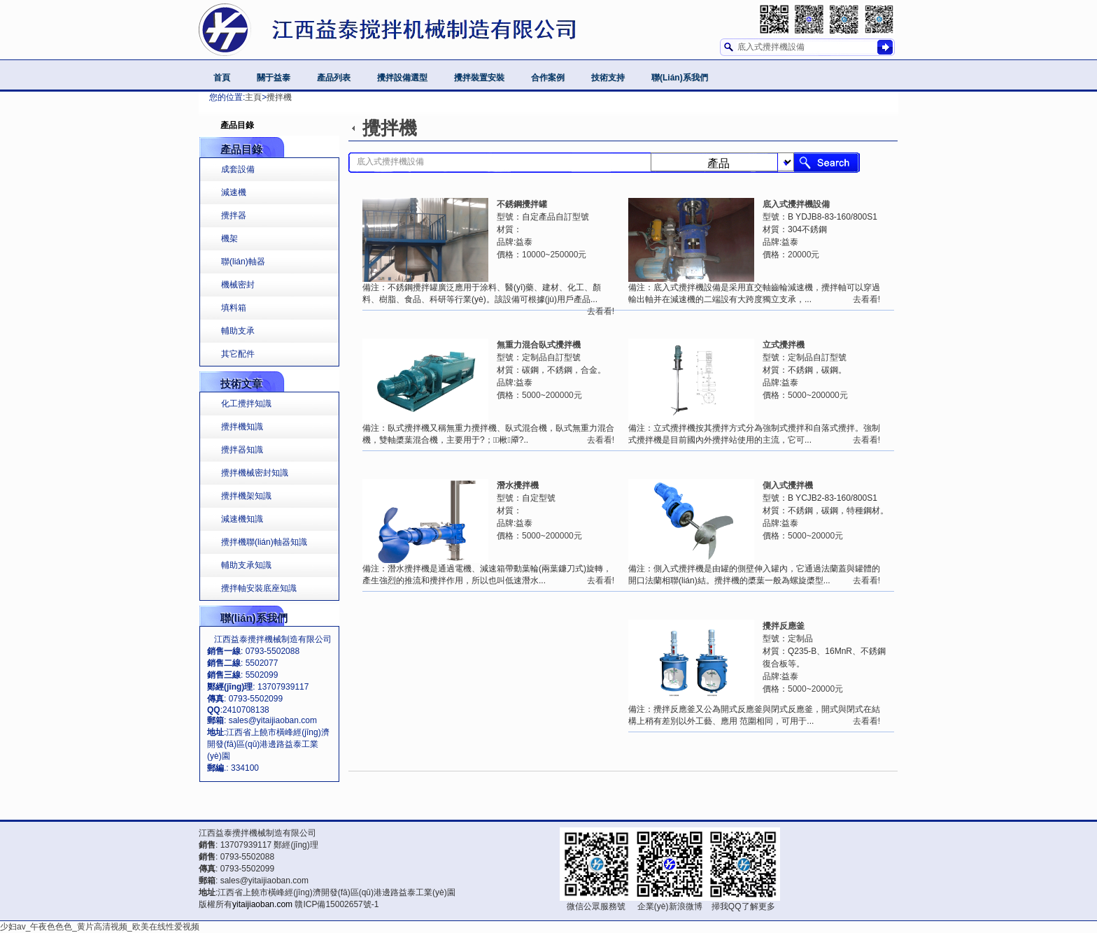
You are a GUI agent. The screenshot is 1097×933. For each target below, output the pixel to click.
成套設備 (238, 169)
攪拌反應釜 (784, 626)
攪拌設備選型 (402, 78)
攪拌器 (233, 215)
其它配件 (238, 354)
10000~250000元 (554, 254)
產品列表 (334, 78)
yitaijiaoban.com (262, 904)
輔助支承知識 (246, 565)
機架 (229, 238)
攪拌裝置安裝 (479, 78)
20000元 (803, 254)
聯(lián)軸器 (243, 261)
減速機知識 (242, 519)
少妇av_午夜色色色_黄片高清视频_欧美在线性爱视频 (99, 927)
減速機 (233, 192)
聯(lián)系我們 (679, 78)
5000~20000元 (815, 536)
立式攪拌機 (784, 345)
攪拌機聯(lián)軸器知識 (264, 542)
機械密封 (238, 285)
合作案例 (548, 78)
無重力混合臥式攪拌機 (539, 345)
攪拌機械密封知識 (254, 473)
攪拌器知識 (242, 450)
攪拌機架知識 (246, 496)
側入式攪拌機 (788, 485)
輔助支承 (238, 331)
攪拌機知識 (242, 427)
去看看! (866, 299)
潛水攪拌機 (518, 485)
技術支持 (608, 78)
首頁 (221, 78)
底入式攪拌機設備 (796, 204)
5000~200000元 (818, 395)
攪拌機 (279, 97)
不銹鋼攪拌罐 (522, 204)
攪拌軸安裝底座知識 (259, 588)
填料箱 (233, 308)
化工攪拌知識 (246, 403)
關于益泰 (273, 78)
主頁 (253, 97)
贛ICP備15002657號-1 (336, 904)
